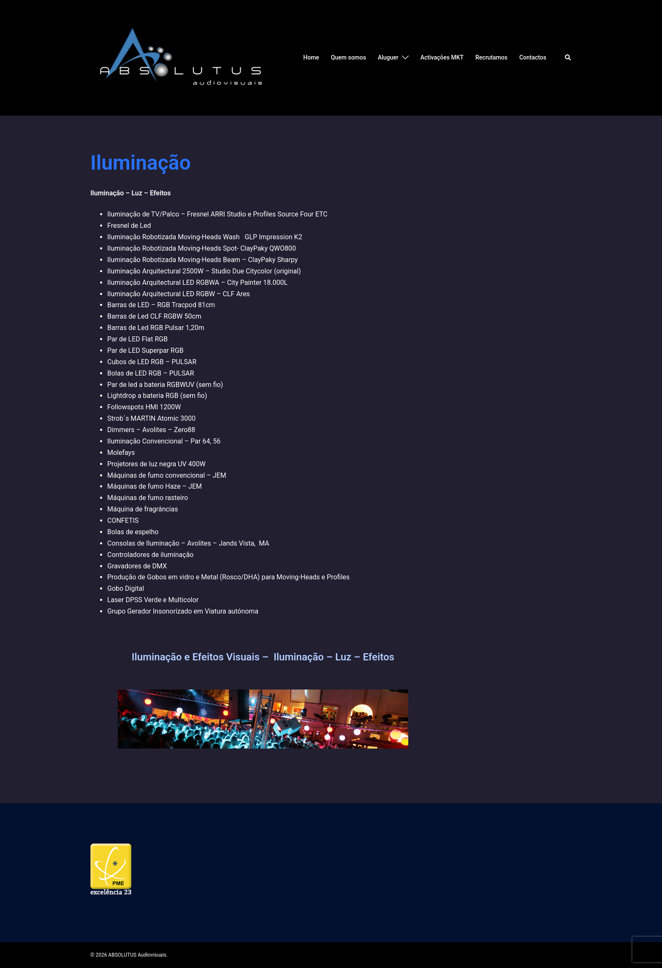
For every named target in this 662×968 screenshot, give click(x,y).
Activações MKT (442, 57)
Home (311, 57)
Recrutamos (491, 57)
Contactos (532, 57)
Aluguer (388, 57)
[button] (568, 57)
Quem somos (348, 57)
